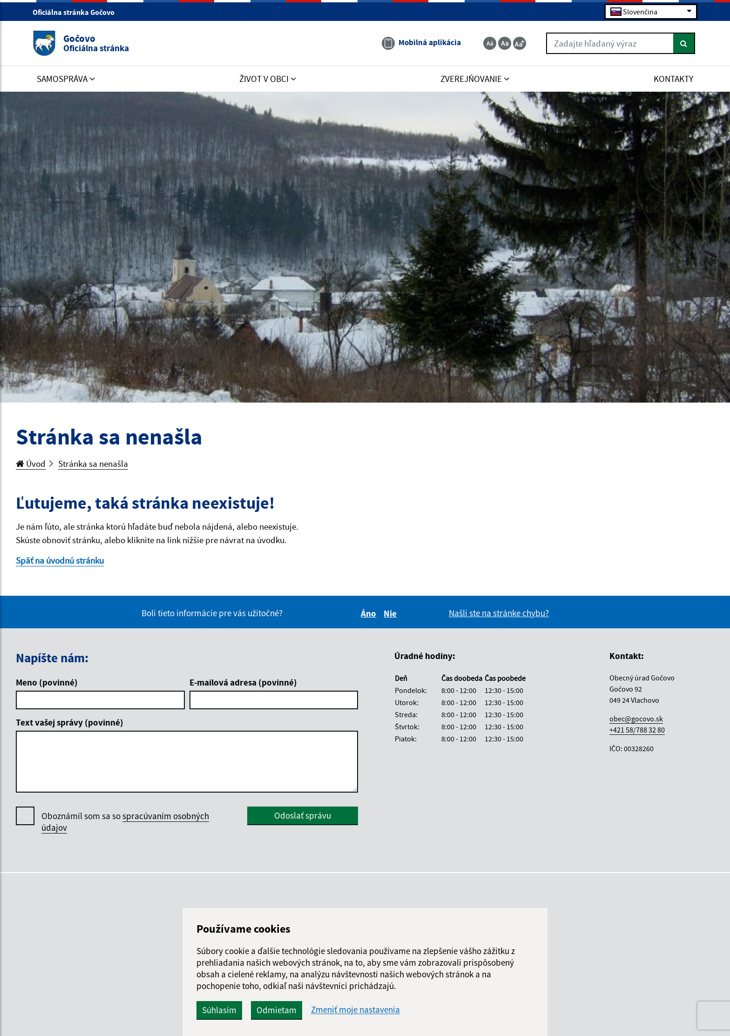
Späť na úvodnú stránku (60, 560)
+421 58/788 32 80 (637, 729)
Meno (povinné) (47, 682)
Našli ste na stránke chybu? (499, 613)
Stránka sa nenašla (93, 463)
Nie (391, 613)
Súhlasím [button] (219, 1010)
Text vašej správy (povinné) (69, 722)
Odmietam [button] (277, 1010)
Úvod (31, 463)
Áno (370, 613)
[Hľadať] (684, 43)
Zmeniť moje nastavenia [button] (355, 1009)
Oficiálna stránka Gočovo (77, 12)
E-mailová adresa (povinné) (243, 682)
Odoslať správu (302, 815)
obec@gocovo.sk (636, 718)
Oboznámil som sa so (125, 822)
